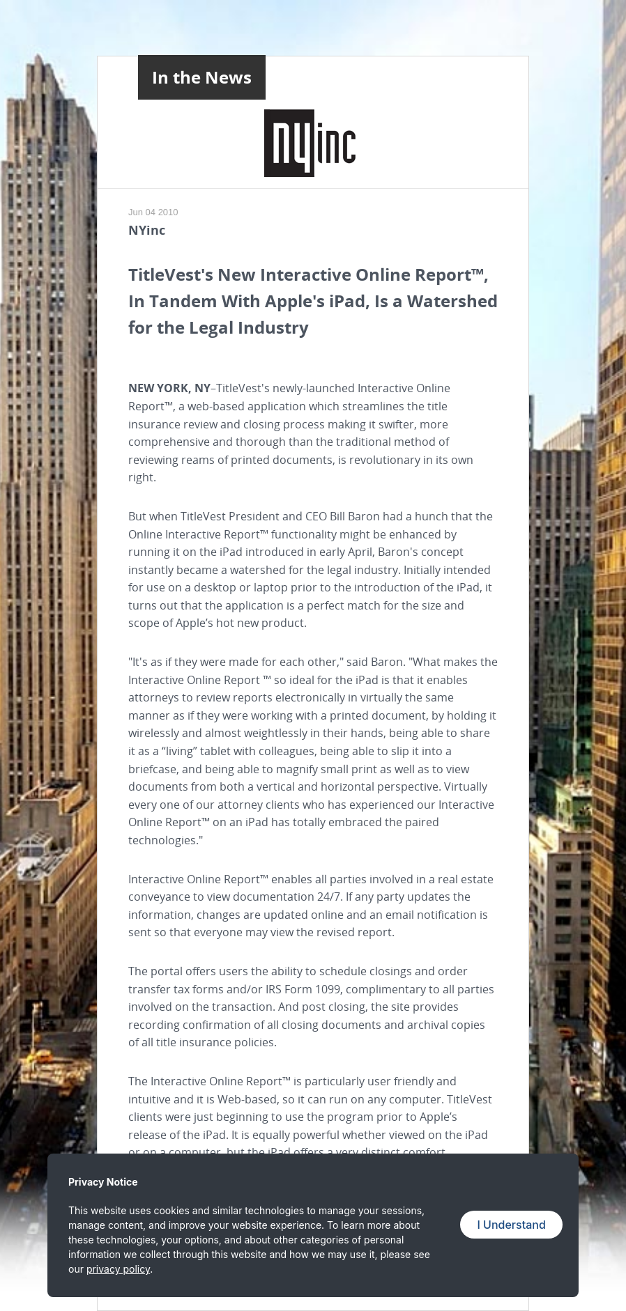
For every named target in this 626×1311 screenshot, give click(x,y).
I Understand (511, 1225)
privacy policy (118, 1269)
